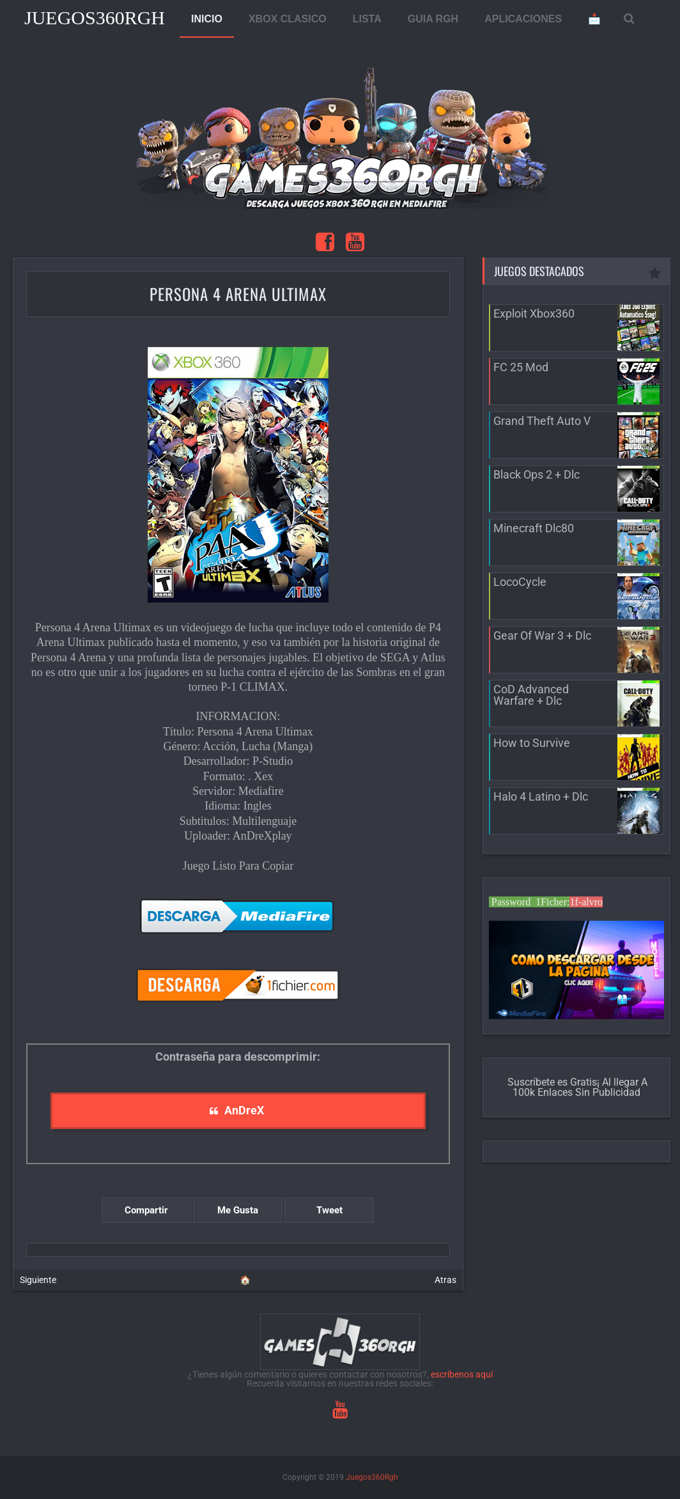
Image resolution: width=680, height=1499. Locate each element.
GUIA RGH (433, 18)
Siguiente (38, 1280)
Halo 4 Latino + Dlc (540, 796)
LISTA (367, 18)
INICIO (206, 18)
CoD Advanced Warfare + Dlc (531, 694)
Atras (445, 1280)
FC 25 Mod (520, 367)
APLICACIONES (523, 18)
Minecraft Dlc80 (533, 528)
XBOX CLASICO (288, 18)
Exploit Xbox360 (534, 313)
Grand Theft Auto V (542, 420)
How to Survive (531, 743)
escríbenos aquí (462, 1374)
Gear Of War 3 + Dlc (542, 635)
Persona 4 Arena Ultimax (238, 293)
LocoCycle (519, 581)
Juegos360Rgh (94, 17)
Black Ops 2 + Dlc (536, 474)
